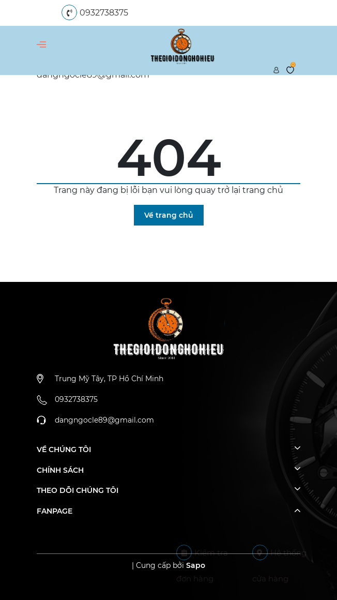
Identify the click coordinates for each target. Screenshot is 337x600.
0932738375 (104, 13)
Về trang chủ (168, 215)
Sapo (195, 565)
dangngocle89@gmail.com (104, 420)
